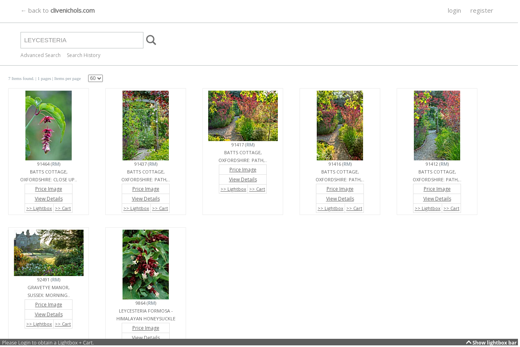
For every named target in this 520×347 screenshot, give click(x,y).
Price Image (48, 188)
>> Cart (63, 208)
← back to (57, 10)
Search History (83, 55)
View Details (49, 198)
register (481, 10)
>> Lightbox (39, 208)
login (454, 10)
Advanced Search (40, 55)
